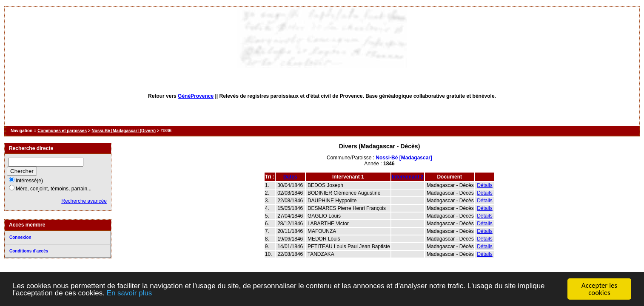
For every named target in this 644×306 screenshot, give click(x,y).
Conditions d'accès (28, 251)
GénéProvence (196, 96)
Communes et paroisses (62, 130)
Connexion (20, 237)
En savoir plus (129, 293)
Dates (290, 177)
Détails (485, 185)
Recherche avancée (84, 201)
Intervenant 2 (408, 177)
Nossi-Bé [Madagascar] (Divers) (123, 130)
